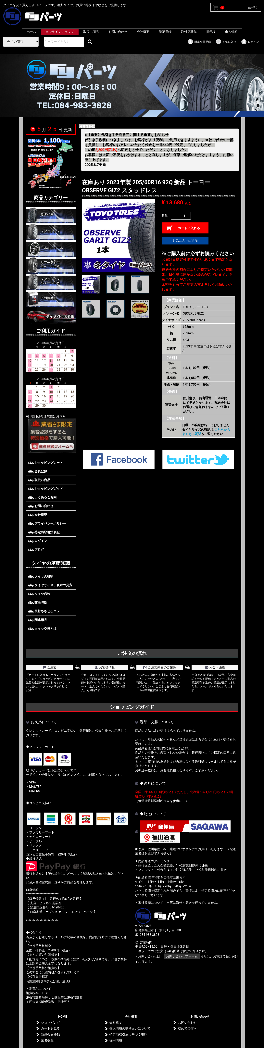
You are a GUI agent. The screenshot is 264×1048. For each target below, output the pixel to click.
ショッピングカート (45, 462)
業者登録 (47, 1040)
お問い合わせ (117, 32)
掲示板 (211, 32)
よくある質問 (191, 434)
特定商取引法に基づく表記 (128, 1034)
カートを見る (50, 1028)
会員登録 (37, 471)
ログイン (250, 42)
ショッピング (50, 1022)
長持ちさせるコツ (44, 611)
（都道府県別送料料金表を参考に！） (162, 801)
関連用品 (37, 620)
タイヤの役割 (41, 576)
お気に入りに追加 (185, 241)
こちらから (222, 429)
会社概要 (143, 32)
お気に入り (226, 42)
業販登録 (165, 32)
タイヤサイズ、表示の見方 (50, 585)
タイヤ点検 (39, 594)
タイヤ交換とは (42, 628)
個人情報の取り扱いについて (129, 1028)
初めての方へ (187, 1028)
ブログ (36, 549)
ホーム (31, 32)
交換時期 (37, 602)
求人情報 (231, 32)
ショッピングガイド (45, 489)
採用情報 (115, 1040)
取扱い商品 (91, 32)
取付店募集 (189, 32)
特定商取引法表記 (44, 532)
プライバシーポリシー (47, 523)
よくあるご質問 (42, 497)
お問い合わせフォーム (181, 956)
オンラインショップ (59, 32)
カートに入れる (189, 228)
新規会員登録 (199, 42)
